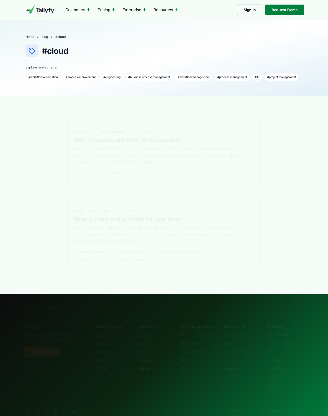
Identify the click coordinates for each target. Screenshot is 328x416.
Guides (229, 337)
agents (80, 166)
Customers (77, 10)
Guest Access (277, 378)
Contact (101, 337)
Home (30, 37)
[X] (37, 404)
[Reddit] (73, 404)
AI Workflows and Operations (148, 125)
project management (130, 252)
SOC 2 (186, 353)
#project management (281, 77)
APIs (102, 166)
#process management (232, 77)
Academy (102, 345)
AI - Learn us (295, 404)
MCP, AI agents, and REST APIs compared (127, 133)
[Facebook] (46, 404)
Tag (40, 301)
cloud (114, 166)
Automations (276, 362)
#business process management (149, 77)
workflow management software (178, 245)
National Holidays (237, 345)
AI (92, 166)
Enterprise (134, 10)
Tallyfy (31, 319)
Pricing (106, 10)
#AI (257, 77)
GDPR (185, 362)
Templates (146, 345)
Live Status (275, 353)
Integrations (147, 353)
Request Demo (285, 10)
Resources (166, 10)
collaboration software (91, 245)
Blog (44, 37)
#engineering (111, 77)
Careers (101, 362)
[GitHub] (64, 404)
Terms (261, 404)
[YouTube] (55, 404)
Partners (144, 362)
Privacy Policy (191, 337)
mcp (127, 166)
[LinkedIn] (28, 404)
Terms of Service (193, 345)
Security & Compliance (198, 328)
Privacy (276, 404)
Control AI (274, 370)
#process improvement (81, 77)
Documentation (235, 328)
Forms (271, 345)
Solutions (231, 353)
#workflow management (194, 77)
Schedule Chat (41, 345)
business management (92, 252)
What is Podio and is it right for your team (127, 212)
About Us (102, 328)
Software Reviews (137, 204)
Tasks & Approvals (281, 337)
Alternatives (233, 362)
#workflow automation (43, 77)
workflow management (131, 245)
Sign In (250, 10)
